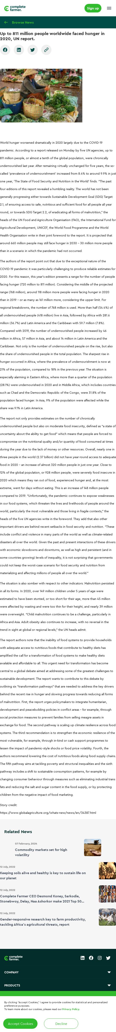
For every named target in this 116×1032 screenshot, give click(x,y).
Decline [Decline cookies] (61, 1023)
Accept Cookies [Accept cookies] (20, 1023)
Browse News (23, 22)
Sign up (93, 8)
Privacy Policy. (71, 1009)
